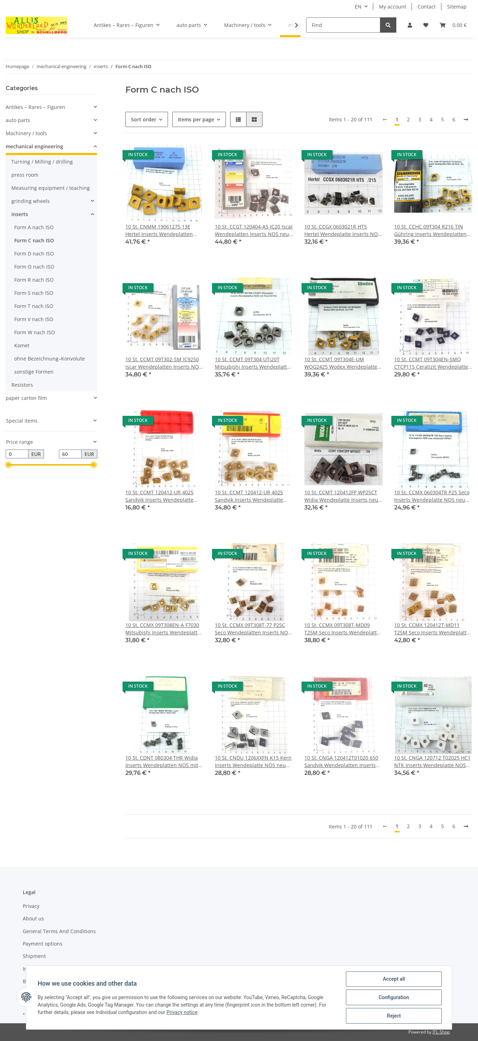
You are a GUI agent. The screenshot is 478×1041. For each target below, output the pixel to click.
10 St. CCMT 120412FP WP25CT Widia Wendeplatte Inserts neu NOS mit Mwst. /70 (341, 496)
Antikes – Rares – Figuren (35, 107)
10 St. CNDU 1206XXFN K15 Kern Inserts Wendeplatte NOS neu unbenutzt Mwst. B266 (253, 761)
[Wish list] (426, 25)
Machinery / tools (26, 133)
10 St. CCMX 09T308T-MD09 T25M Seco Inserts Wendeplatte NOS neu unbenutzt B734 (342, 629)
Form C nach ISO (34, 240)
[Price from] (17, 454)
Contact (427, 6)
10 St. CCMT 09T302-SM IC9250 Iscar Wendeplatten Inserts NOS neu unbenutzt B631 (163, 363)
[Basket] (453, 25)
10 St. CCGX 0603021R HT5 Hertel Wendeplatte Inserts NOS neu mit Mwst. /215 (342, 230)
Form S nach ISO (33, 293)
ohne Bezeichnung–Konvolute (49, 358)
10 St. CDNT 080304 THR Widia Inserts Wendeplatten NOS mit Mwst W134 (161, 761)
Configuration (394, 997)
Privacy (31, 906)
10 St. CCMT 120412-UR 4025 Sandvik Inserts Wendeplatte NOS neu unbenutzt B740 (249, 496)
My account (392, 6)
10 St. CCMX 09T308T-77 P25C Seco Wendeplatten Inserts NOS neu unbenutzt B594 (253, 629)
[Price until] (70, 454)
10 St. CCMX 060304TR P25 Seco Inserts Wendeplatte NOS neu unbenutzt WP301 (431, 496)
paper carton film (26, 398)
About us (33, 918)
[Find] (343, 25)
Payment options (43, 943)
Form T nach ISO (33, 306)
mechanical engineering (34, 146)
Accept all (394, 979)
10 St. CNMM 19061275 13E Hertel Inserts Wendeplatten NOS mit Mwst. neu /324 (159, 230)
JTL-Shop (441, 1032)
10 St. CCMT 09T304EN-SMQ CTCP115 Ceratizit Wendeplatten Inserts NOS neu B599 (432, 363)
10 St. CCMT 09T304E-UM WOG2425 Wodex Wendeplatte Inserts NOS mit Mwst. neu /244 (342, 363)
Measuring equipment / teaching (50, 187)
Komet (21, 345)
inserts (19, 214)
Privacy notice (182, 1012)
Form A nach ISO (34, 227)
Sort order (143, 119)
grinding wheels (30, 201)
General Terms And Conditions (59, 931)
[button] (410, 25)
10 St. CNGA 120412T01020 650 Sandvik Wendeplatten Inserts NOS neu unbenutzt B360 (341, 761)
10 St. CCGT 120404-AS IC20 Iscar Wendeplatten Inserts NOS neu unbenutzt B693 (254, 230)
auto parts (18, 120)
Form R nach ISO (34, 279)
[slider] (8, 465)
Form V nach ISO (33, 319)
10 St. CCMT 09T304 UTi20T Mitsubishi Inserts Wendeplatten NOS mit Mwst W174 (254, 363)
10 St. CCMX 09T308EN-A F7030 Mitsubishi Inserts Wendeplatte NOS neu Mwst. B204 (162, 629)
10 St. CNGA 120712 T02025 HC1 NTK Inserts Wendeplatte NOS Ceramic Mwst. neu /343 (432, 761)
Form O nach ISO (34, 266)
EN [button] (358, 6)
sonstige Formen (34, 371)
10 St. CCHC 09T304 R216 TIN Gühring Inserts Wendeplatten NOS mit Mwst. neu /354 (430, 230)
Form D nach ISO (34, 253)
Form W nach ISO (34, 332)
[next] (466, 120)
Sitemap (457, 6)
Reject (394, 1016)
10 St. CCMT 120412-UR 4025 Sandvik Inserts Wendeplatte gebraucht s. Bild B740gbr (159, 496)
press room (24, 174)
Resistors (22, 384)
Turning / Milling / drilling (42, 161)
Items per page (196, 119)
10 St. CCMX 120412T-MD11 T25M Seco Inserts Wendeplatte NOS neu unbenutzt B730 (431, 629)
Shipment (34, 956)
